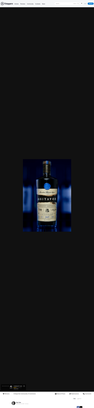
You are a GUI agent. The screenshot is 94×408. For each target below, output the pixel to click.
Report (79, 398)
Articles (16, 4)
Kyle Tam (18, 402)
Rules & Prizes (60, 394)
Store (43, 4)
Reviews (22, 4)
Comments (87, 394)
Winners (6, 394)
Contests (37, 4)
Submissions (74, 394)
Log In (85, 3)
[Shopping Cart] (81, 3)
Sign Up (90, 3)
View (74, 398)
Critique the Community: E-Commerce (25, 394)
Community (30, 4)
